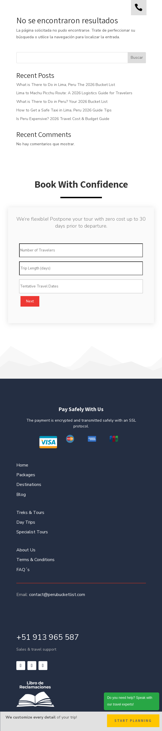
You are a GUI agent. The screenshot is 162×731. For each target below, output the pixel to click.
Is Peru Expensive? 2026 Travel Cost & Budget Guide (62, 118)
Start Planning (133, 720)
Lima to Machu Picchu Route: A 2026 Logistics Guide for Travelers (74, 93)
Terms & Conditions (35, 560)
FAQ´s (23, 570)
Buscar (137, 57)
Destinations (28, 485)
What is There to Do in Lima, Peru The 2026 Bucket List (65, 84)
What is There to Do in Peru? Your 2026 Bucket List (61, 101)
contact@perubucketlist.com (57, 595)
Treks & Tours (30, 513)
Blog (21, 494)
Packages (25, 475)
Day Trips (25, 522)
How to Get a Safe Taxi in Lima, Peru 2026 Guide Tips (64, 110)
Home (22, 465)
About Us (25, 550)
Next (30, 301)
